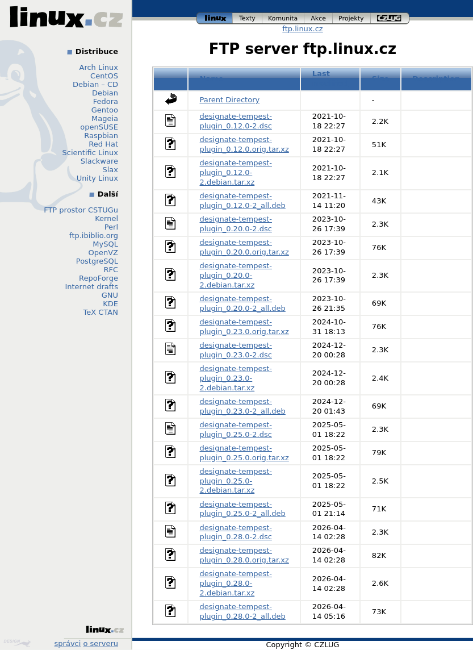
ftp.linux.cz (302, 28)
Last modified (330, 78)
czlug (390, 18)
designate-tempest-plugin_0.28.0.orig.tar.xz (244, 555)
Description (436, 78)
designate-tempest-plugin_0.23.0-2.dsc (236, 350)
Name (212, 78)
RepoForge (98, 278)
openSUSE (99, 127)
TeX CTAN (100, 312)
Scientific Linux (90, 152)
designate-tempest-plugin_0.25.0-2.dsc (236, 429)
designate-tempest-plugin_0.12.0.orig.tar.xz (244, 144)
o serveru (100, 643)
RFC (110, 269)
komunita (283, 18)
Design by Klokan (17, 643)
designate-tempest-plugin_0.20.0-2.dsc (236, 224)
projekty (352, 18)
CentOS (104, 76)
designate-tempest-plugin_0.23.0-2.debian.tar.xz (236, 378)
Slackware (99, 161)
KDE (110, 303)
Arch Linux (99, 67)
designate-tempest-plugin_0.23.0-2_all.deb (243, 406)
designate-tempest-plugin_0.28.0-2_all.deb (243, 611)
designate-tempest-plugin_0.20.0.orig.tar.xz (244, 247)
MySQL (105, 244)
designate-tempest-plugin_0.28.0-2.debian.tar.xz (236, 583)
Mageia (104, 118)
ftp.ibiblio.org (93, 235)
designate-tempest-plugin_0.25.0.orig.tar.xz (244, 453)
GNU (110, 295)
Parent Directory (230, 99)
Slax (110, 169)
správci (68, 643)
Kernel (106, 218)
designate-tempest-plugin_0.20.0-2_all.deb (243, 303)
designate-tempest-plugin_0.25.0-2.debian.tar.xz (236, 481)
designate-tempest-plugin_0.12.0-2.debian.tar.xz (236, 172)
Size (380, 78)
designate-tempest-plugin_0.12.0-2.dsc (236, 121)
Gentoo (104, 110)
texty (247, 18)
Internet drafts (91, 286)
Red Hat (103, 144)
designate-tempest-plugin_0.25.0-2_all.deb (243, 509)
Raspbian (101, 135)
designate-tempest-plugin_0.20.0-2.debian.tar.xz (236, 275)
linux (214, 18)
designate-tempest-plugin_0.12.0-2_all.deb (243, 200)
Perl (111, 227)
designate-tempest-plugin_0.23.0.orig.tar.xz (244, 327)
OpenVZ (103, 252)
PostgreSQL (97, 261)
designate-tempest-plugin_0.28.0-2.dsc (236, 532)
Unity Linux (97, 178)
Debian (105, 93)
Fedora (105, 101)
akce (318, 18)
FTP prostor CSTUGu (81, 210)
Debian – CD (95, 84)
